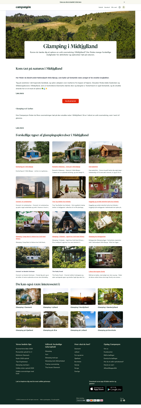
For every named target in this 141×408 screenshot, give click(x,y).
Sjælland (77, 361)
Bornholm (77, 365)
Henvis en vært (109, 368)
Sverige (77, 374)
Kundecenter (108, 355)
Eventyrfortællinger (110, 361)
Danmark (77, 352)
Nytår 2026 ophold (22, 361)
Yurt (46, 357)
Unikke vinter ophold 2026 (25, 371)
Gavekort (107, 7)
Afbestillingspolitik (110, 371)
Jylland (76, 355)
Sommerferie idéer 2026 (24, 352)
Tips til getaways (22, 365)
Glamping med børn (22, 368)
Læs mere (20, 93)
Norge (76, 371)
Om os (106, 352)
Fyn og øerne (78, 358)
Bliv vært (114, 7)
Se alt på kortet (70, 101)
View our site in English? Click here (70, 2)
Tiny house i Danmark (52, 370)
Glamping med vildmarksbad (55, 364)
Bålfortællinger (109, 358)
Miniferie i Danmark (22, 358)
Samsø (76, 368)
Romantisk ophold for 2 (24, 355)
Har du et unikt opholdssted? (114, 365)
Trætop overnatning (52, 367)
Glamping (48, 354)
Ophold (101, 7)
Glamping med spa (51, 361)
